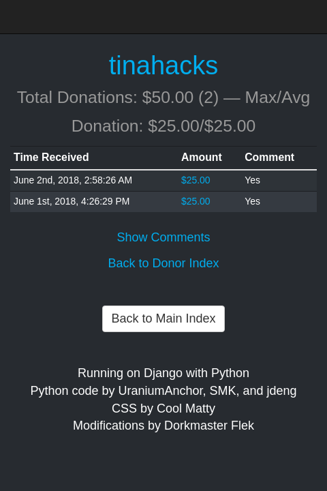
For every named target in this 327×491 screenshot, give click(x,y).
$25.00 (196, 180)
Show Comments (163, 237)
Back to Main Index (163, 318)
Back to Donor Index (163, 263)
